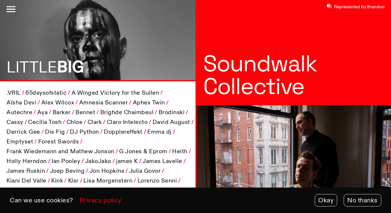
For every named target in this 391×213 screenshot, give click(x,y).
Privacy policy (101, 200)
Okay (326, 200)
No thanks (362, 200)
